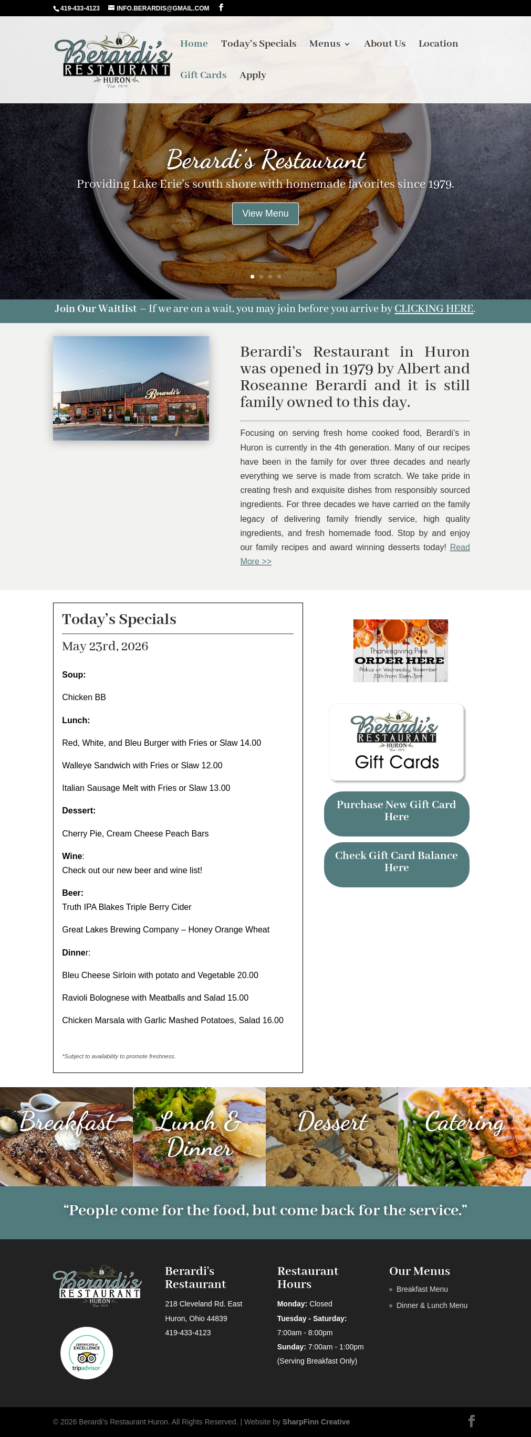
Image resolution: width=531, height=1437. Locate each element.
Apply (253, 77)
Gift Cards (203, 77)
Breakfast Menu (422, 1289)
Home (194, 45)
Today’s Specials (258, 45)
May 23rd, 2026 (105, 646)
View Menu (265, 213)
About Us (384, 45)
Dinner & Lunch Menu (432, 1305)
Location (439, 45)
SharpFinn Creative (316, 1422)
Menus (324, 45)
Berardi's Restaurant (265, 159)
